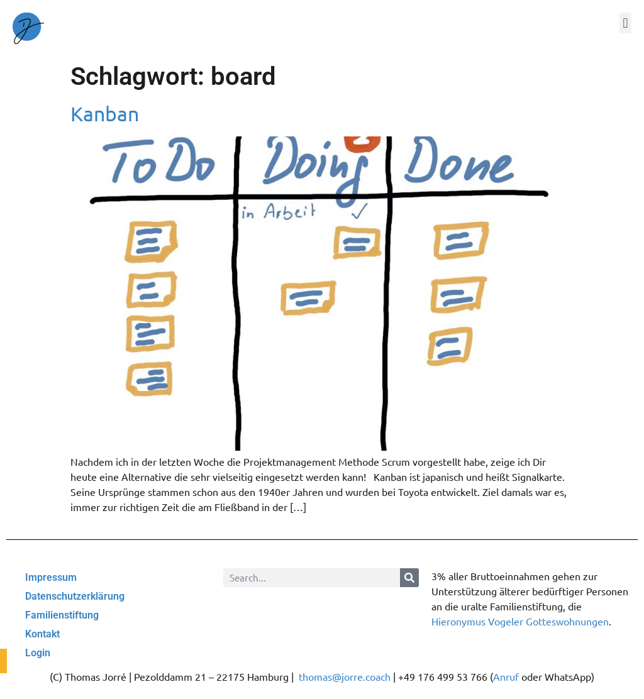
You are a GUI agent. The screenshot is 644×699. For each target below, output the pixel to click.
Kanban (104, 113)
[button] (625, 23)
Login (37, 653)
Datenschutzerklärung (75, 596)
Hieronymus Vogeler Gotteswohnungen (520, 621)
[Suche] (409, 577)
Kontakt (42, 634)
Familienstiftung (62, 615)
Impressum (51, 577)
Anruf (506, 676)
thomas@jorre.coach (345, 676)
